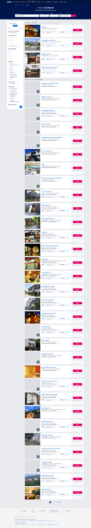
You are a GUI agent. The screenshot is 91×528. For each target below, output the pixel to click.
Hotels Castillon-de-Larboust (41, 520)
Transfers (60, 2)
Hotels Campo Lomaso (33, 524)
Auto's (42, 2)
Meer (65, 2)
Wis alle (20, 28)
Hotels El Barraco (41, 524)
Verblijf (38, 2)
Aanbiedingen (48, 2)
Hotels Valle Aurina (51, 520)
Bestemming (17, 13)
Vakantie (33, 2)
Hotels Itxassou (18, 520)
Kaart (15, 25)
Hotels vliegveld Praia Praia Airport (52, 524)
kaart (54, 29)
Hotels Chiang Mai (31, 520)
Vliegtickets (23, 2)
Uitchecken (51, 13)
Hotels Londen (24, 524)
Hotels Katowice (18, 524)
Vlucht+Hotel (16, 2)
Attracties (55, 2)
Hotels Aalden (24, 520)
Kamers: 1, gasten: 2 (64, 15)
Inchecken (41, 13)
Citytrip (28, 2)
